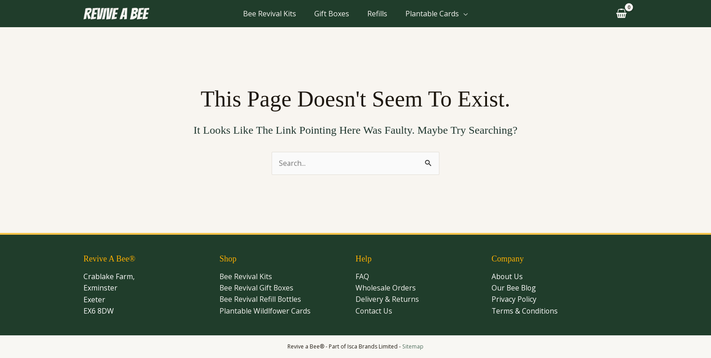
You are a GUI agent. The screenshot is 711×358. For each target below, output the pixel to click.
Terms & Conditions (525, 311)
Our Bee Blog (514, 288)
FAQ (362, 276)
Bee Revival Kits (269, 14)
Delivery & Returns (387, 300)
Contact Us (374, 311)
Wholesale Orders (386, 288)
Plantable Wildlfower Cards (265, 311)
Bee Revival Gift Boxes (257, 288)
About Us (507, 276)
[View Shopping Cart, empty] (620, 14)
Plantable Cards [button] (432, 14)
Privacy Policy (514, 300)
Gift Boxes (331, 14)
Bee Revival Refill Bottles (260, 300)
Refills (377, 14)
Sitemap (413, 346)
